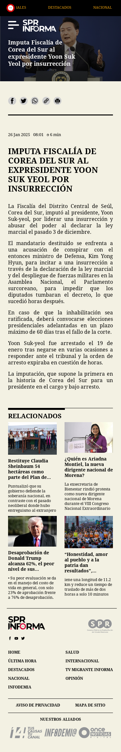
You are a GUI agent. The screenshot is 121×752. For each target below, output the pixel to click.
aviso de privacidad (38, 705)
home (14, 652)
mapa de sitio (90, 705)
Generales (25, 7)
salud (72, 652)
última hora (22, 661)
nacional (18, 678)
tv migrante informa (89, 669)
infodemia (19, 687)
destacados (21, 669)
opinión (74, 678)
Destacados (69, 7)
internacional (82, 661)
